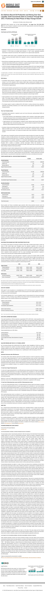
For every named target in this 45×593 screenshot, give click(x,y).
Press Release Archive (10, 585)
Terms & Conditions (28, 585)
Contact (21, 10)
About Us (26, 10)
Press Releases (9, 10)
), (41, 421)
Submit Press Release (20, 585)
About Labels (16, 10)
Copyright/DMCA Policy (37, 585)
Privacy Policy (20, 587)
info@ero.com (3, 429)
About (4, 585)
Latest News (3, 10)
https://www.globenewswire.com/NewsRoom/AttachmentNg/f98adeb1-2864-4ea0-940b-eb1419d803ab (21, 557)
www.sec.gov (20, 423)
